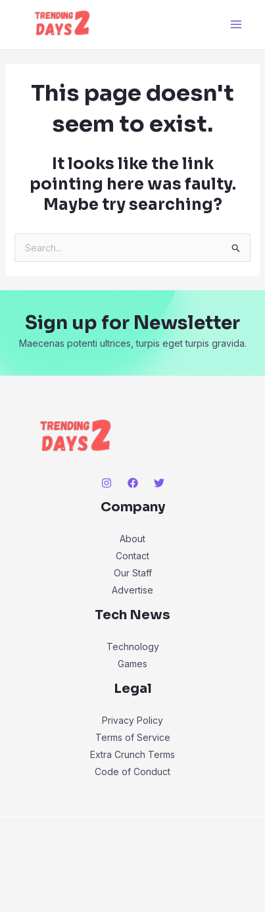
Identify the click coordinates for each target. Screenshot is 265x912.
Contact (132, 555)
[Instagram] (106, 483)
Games (132, 663)
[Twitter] (159, 483)
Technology (133, 646)
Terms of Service (132, 737)
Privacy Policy (132, 720)
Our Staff (133, 572)
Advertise (132, 589)
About (132, 538)
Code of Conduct (132, 771)
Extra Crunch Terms (132, 754)
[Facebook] (133, 483)
